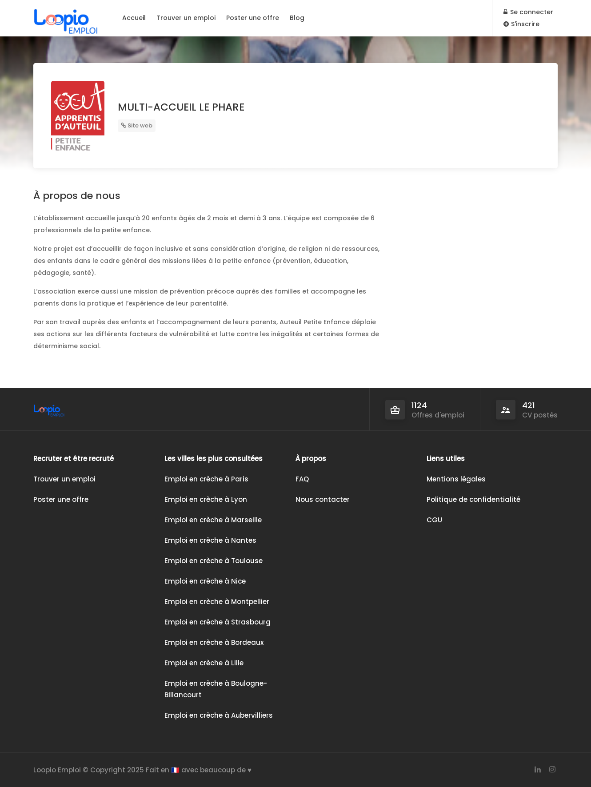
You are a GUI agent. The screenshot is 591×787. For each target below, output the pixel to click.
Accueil (134, 17)
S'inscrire (521, 24)
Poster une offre (252, 17)
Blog (297, 17)
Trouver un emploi (186, 17)
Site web (136, 125)
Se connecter (528, 12)
